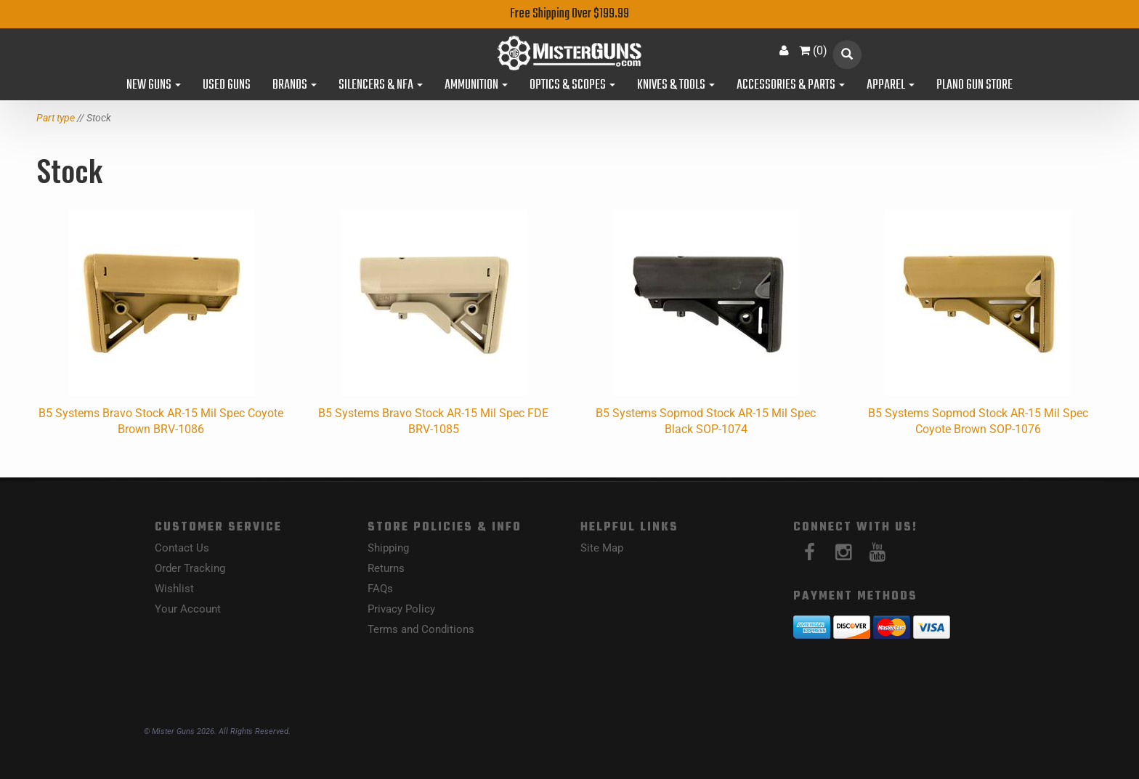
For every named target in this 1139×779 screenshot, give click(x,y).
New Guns (153, 86)
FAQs (380, 588)
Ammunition (476, 86)
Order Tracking (190, 568)
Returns (386, 568)
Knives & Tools (676, 86)
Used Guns (227, 86)
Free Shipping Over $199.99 (569, 14)
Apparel (891, 86)
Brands (294, 86)
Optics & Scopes (572, 86)
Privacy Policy (401, 608)
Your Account (188, 608)
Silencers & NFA (381, 86)
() (813, 50)
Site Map (601, 547)
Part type (55, 118)
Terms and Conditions (421, 629)
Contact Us (182, 547)
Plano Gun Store (974, 86)
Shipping (388, 547)
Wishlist (174, 588)
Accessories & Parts (791, 86)
